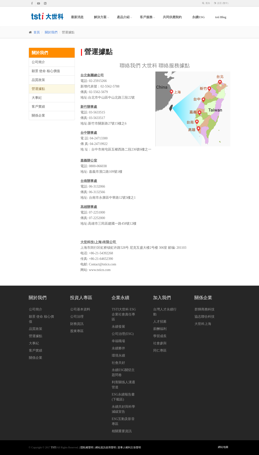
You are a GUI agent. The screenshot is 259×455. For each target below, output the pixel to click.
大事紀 (37, 98)
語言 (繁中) (221, 3)
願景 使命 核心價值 (46, 71)
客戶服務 (146, 17)
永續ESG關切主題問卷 (123, 372)
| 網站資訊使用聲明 (105, 447)
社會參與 (160, 343)
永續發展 (118, 326)
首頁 (37, 32)
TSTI (54, 447)
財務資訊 (77, 324)
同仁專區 (160, 350)
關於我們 (51, 32)
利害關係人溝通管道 (123, 384)
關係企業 (38, 115)
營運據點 (38, 89)
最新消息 (77, 17)
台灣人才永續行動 (165, 311)
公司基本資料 (80, 309)
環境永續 (118, 355)
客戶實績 (38, 106)
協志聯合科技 (205, 316)
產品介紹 (123, 17)
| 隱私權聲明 (86, 447)
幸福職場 (118, 341)
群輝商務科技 (205, 309)
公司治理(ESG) (123, 334)
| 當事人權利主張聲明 (129, 447)
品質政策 (38, 80)
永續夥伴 (118, 348)
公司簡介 (38, 62)
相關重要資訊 (122, 431)
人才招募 (160, 321)
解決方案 (100, 17)
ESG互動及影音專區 (123, 421)
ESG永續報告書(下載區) (123, 397)
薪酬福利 (160, 329)
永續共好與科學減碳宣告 (123, 409)
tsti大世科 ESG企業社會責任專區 (124, 314)
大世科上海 (203, 324)
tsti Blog (220, 17)
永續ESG (198, 17)
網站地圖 (223, 447)
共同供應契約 (172, 17)
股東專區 (77, 331)
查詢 (206, 3)
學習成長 (160, 336)
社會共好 (118, 363)
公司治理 (77, 316)
